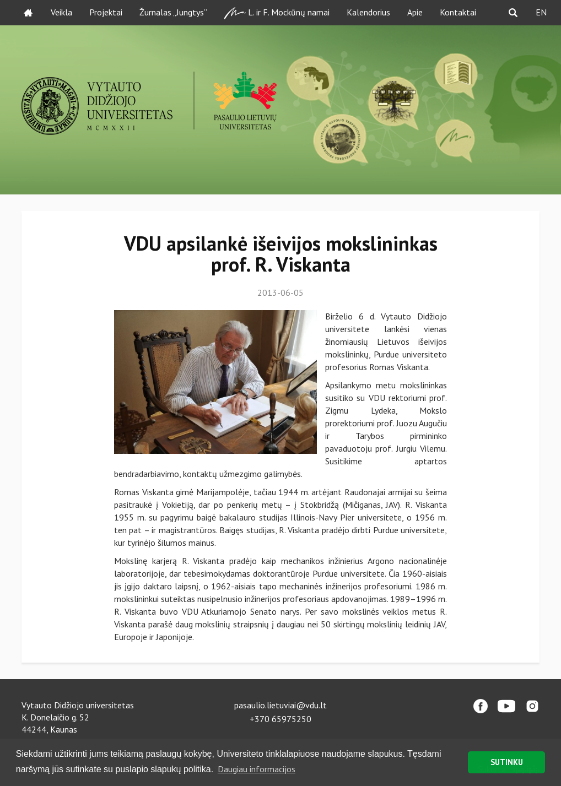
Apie (415, 12)
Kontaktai (458, 12)
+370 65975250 (280, 718)
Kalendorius (368, 12)
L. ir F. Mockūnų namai (277, 13)
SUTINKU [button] (506, 762)
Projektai (105, 12)
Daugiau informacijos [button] (256, 768)
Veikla (61, 12)
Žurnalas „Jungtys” (173, 12)
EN (541, 12)
